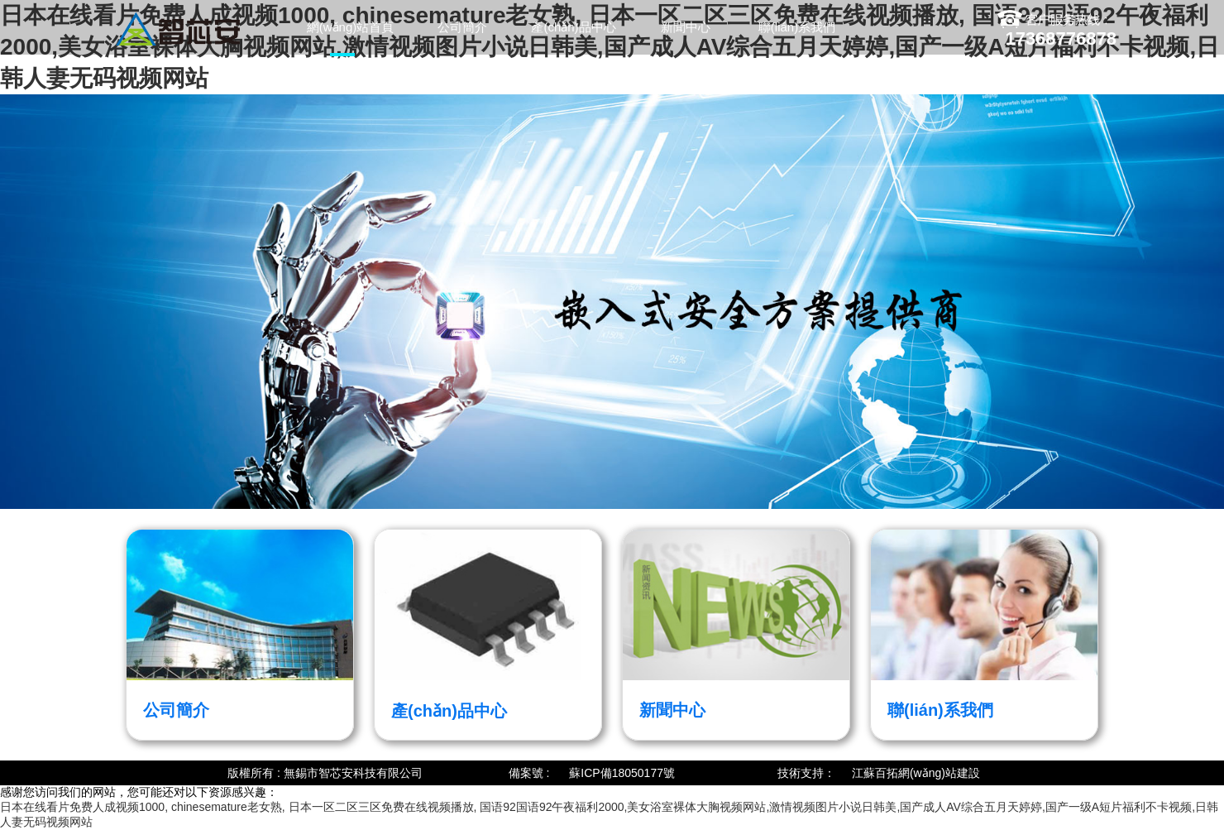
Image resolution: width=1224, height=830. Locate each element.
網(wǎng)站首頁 (350, 27)
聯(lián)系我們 (796, 27)
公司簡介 (462, 27)
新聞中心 (685, 27)
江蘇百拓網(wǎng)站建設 (916, 773)
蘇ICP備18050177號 (622, 773)
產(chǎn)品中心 (573, 27)
